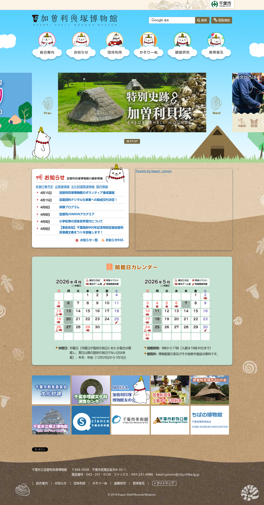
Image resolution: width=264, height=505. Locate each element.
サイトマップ (165, 483)
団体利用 (79, 483)
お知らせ (61, 483)
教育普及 (139, 483)
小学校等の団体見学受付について (81, 221)
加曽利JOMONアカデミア (77, 214)
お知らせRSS (114, 240)
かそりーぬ (99, 483)
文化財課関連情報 (83, 186)
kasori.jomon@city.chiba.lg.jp (177, 474)
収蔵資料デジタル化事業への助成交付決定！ (88, 199)
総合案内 (42, 483)
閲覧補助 (224, 20)
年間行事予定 (44, 186)
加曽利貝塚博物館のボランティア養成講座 (87, 192)
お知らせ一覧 (89, 240)
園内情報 (102, 186)
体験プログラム (69, 207)
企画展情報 (62, 186)
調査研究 (120, 483)
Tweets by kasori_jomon (153, 171)
